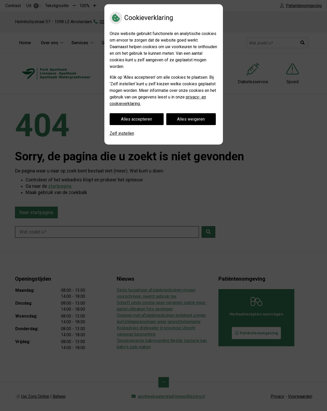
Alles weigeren (191, 119)
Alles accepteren (136, 119)
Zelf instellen (122, 133)
